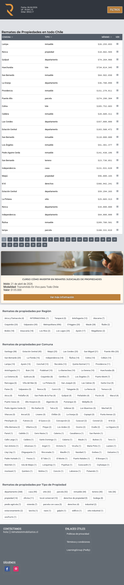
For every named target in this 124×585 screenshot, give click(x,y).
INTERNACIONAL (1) (39, 318)
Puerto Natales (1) (81, 458)
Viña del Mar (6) (30, 383)
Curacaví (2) (81, 421)
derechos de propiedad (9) (76, 498)
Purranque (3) (70, 402)
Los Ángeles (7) (82, 376)
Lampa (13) (10, 364)
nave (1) (47, 510)
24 (21, 245)
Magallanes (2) (98, 331)
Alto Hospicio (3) (32, 402)
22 (10, 245)
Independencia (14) (54, 358)
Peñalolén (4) (83, 395)
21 (4, 245)
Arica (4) (8, 395)
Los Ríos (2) (44, 331)
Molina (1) (43, 471)
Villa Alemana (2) (12, 427)
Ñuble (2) (106, 324)
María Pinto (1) (93, 446)
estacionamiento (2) (14, 510)
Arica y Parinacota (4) (14, 318)
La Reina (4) (89, 389)
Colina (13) (90, 358)
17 (97, 239)
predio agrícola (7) (13, 504)
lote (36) (112, 492)
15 (85, 239)
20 (114, 239)
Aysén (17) (81, 331)
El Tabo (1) (46, 458)
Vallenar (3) (69, 408)
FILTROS (115, 9)
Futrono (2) (28, 421)
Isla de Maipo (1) (29, 465)
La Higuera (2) (112, 427)
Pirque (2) (47, 427)
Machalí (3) (107, 408)
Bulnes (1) (97, 439)
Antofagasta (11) (12, 370)
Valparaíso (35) (31, 324)
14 (79, 239)
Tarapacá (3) (60, 318)
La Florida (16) (33, 358)
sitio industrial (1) (95, 510)
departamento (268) (14, 492)
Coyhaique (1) (103, 465)
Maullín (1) (65, 452)
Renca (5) (41, 389)
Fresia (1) (30, 458)
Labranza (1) (75, 471)
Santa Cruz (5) (107, 383)
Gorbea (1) (97, 452)
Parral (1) (9, 433)
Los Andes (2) (63, 427)
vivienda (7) (32, 504)
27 (39, 245)
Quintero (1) (27, 471)
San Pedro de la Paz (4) (45, 395)
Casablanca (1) (77, 433)
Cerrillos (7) (64, 376)
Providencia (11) (103, 364)
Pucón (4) (99, 395)
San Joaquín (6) (68, 383)
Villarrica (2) (31, 427)
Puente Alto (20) (111, 351)
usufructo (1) (10, 517)
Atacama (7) (99, 318)
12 (68, 239)
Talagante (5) (73, 389)
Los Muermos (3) (88, 408)
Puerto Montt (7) (102, 376)
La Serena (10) (87, 370)
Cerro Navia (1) (41, 433)
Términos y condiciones (78, 542)
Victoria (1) (61, 446)
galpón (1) (61, 510)
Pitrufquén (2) (11, 421)
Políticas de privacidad (78, 534)
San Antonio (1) (12, 446)
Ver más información (62, 297)
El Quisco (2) (44, 421)
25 (27, 245)
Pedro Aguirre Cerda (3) (15, 408)
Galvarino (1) (113, 452)
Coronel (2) (98, 421)
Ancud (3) (25, 414)
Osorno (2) (81, 427)
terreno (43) (97, 492)
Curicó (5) (56, 389)
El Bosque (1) (102, 458)
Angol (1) (46, 446)
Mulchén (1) (10, 465)
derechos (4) (73, 504)
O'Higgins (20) (73, 324)
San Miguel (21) (91, 351)
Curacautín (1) (84, 465)
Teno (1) (111, 439)
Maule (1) (82, 439)
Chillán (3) (56, 414)
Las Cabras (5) (88, 383)
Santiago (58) (11, 351)
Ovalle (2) (95, 427)
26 (33, 245)
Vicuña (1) (76, 446)
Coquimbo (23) (11, 324)
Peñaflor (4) (23, 395)
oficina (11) (29, 498)
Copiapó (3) (89, 414)
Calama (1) (67, 439)
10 (56, 239)
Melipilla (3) (87, 402)
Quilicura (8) (29, 376)
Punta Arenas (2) (108, 414)
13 (74, 239)
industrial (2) (91, 504)
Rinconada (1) (47, 452)
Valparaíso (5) (25, 389)
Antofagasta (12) (80, 318)
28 (45, 245)
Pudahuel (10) (46, 370)
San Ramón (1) (96, 433)
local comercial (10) (49, 498)
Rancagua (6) (11, 383)
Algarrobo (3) (52, 402)
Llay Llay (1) (10, 452)
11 (62, 239)
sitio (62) (47, 492)
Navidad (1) (81, 452)
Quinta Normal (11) (81, 364)
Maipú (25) (52, 351)
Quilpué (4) (67, 395)
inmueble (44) (80, 492)
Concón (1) (58, 471)
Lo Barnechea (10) (66, 370)
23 (16, 245)
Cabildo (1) (24, 433)
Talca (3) (54, 408)
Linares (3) (41, 414)
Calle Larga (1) (11, 439)
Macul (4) (114, 395)
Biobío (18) (9, 331)
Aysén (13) (26, 364)
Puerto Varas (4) (12, 402)
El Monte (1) (62, 458)
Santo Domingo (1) (48, 439)
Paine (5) (9, 389)
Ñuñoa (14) (74, 358)
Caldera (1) (29, 439)
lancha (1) (33, 510)
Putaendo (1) (92, 471)
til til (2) (111, 421)
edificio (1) (77, 510)
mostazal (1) (10, 471)
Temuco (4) (106, 389)
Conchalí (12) (42, 364)
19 (109, 239)
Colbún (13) (106, 358)
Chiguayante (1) (28, 452)
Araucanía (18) (27, 331)
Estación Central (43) (32, 351)
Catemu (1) (59, 433)
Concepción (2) (63, 421)
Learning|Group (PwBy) (78, 550)
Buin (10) (30, 370)
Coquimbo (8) (47, 376)
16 (91, 239)
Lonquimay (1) (49, 465)
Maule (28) (91, 324)
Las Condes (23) (70, 351)
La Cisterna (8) (11, 376)
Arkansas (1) (30, 446)
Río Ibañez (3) (37, 408)
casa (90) (32, 492)
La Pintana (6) (49, 383)
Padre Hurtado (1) (13, 458)
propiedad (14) (11, 498)
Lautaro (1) (111, 446)
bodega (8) (98, 498)
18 (103, 239)
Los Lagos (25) (63, 331)
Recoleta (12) (60, 364)
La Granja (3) (72, 414)
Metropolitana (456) (52, 324)
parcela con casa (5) (52, 504)
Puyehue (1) (66, 465)
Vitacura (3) (10, 414)
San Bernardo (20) (13, 358)
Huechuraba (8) (107, 370)
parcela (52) (62, 492)
